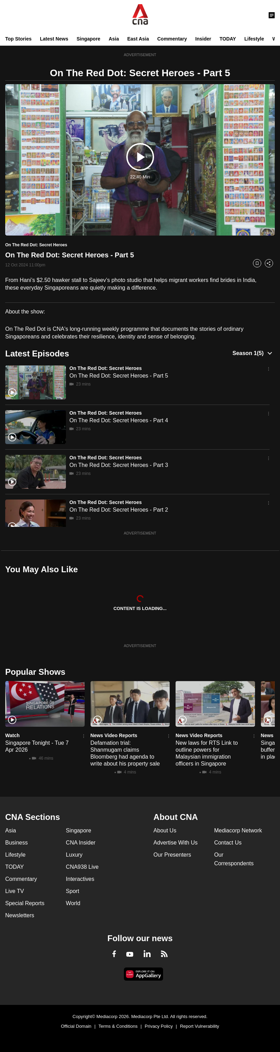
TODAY (228, 39)
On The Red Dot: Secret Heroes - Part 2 (118, 510)
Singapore (88, 39)
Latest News (54, 39)
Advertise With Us (175, 843)
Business (16, 843)
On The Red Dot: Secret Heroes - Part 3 (118, 465)
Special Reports (24, 903)
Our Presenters (172, 855)
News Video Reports (114, 735)
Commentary (172, 39)
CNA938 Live (82, 867)
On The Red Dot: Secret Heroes (105, 368)
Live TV (14, 891)
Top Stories (18, 39)
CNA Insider (80, 843)
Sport (72, 891)
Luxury (74, 855)
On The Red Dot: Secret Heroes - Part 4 (118, 420)
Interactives (80, 879)
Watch (12, 735)
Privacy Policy (159, 1026)
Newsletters (19, 915)
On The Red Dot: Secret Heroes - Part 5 (118, 376)
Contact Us (227, 843)
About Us (164, 830)
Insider (203, 39)
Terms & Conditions (118, 1026)
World (73, 903)
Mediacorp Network (238, 830)
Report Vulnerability (199, 1026)
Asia (114, 39)
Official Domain (76, 1026)
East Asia (138, 39)
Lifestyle (254, 39)
